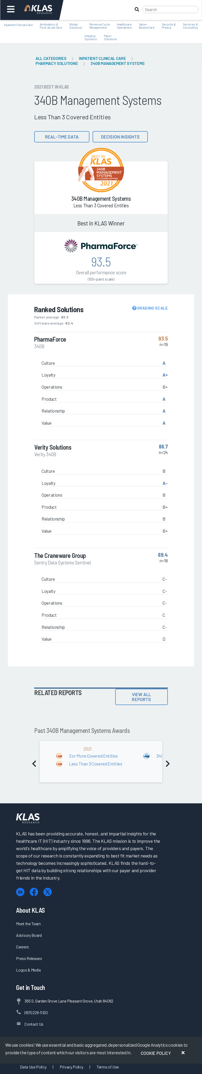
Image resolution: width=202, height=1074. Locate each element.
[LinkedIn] (20, 892)
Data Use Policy (33, 1066)
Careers (22, 946)
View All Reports (141, 697)
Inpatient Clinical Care (102, 58)
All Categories (51, 58)
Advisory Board (29, 935)
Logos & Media (28, 969)
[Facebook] (34, 892)
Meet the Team (28, 923)
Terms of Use (108, 1066)
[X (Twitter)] (47, 892)
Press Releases (29, 958)
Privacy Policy (71, 1066)
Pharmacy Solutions (57, 63)
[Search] (170, 9)
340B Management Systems (117, 63)
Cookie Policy (156, 1053)
